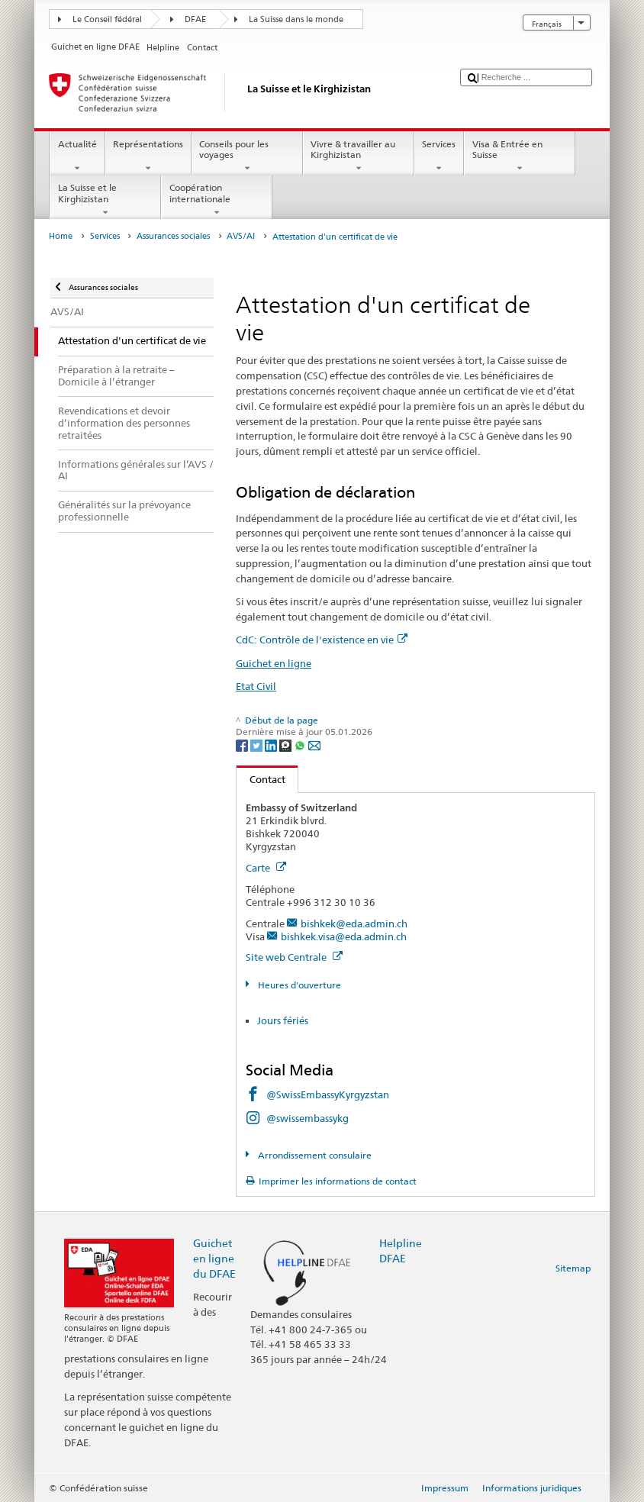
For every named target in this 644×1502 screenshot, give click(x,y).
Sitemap (573, 1268)
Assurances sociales (173, 236)
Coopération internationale (217, 200)
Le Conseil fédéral (107, 19)
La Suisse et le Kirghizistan (105, 200)
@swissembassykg (307, 1118)
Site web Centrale (294, 957)
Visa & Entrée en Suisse (520, 156)
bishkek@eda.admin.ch (354, 923)
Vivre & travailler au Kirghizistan (359, 156)
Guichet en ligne (273, 663)
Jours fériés (282, 1020)
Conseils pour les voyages (247, 156)
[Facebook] (243, 744)
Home (60, 236)
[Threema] (286, 744)
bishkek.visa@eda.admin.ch (344, 936)
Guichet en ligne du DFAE (214, 1258)
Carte (266, 868)
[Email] (314, 744)
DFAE (195, 19)
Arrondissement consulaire (314, 1155)
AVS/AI (241, 236)
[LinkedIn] (272, 744)
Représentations (148, 156)
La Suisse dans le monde (296, 19)
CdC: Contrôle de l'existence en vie (321, 639)
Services (439, 156)
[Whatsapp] (301, 744)
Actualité (77, 156)
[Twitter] (257, 744)
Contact (261, 779)
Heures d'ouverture (298, 985)
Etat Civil (256, 686)
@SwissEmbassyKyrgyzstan (327, 1094)
